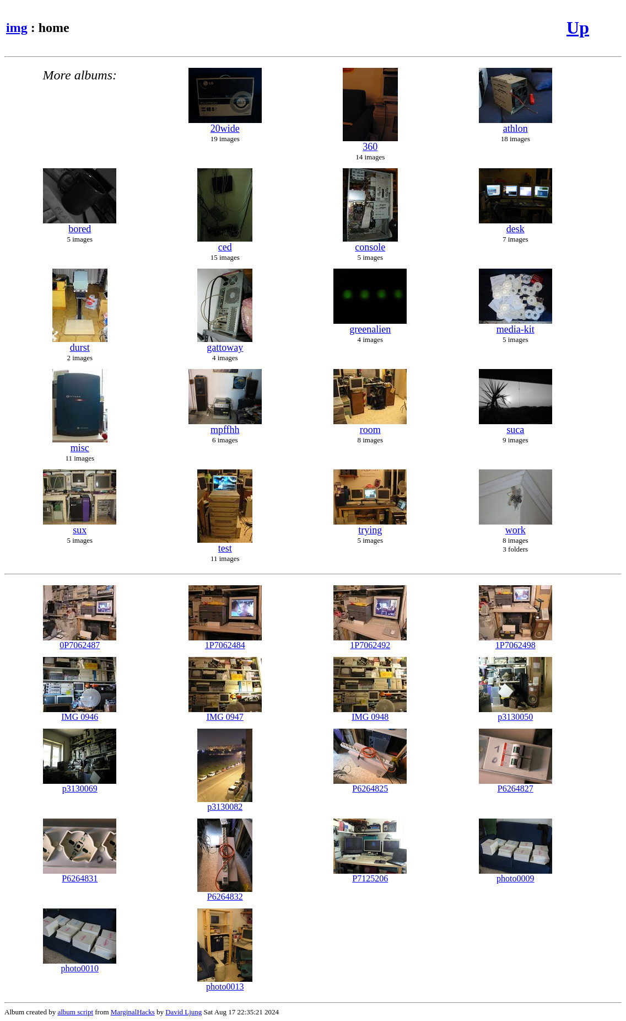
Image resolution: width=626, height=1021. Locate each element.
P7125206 (370, 874)
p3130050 (515, 712)
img (17, 27)
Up (577, 28)
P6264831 (79, 874)
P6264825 (370, 784)
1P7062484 (225, 641)
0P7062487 (79, 641)
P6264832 (224, 892)
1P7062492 (370, 641)
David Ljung (183, 1012)
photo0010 (79, 964)
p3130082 (224, 802)
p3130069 (79, 784)
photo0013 (224, 982)
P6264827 (515, 784)
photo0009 (515, 874)
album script (75, 1012)
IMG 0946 (79, 712)
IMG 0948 (370, 712)
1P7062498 (515, 641)
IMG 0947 (225, 712)
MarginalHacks (133, 1012)
